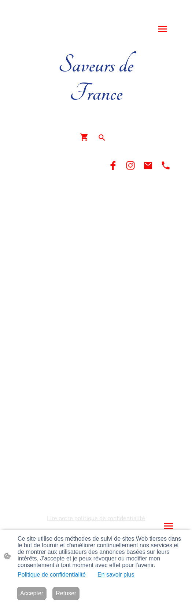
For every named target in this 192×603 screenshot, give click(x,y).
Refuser (66, 593)
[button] (101, 137)
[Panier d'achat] (86, 137)
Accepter (31, 593)
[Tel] (165, 165)
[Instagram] (130, 165)
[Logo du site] (96, 114)
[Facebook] (112, 165)
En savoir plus (115, 574)
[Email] (148, 165)
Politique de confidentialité (52, 574)
